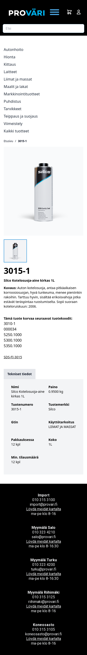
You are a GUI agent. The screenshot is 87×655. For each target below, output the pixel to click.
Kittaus (10, 64)
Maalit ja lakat (16, 86)
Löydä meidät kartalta (43, 509)
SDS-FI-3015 (13, 357)
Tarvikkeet (12, 108)
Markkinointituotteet (22, 94)
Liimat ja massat (18, 79)
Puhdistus (12, 101)
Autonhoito (13, 49)
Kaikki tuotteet (16, 131)
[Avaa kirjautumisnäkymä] (78, 12)
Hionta (9, 56)
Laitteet (10, 71)
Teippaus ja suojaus (21, 116)
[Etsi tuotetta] (43, 28)
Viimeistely (13, 123)
